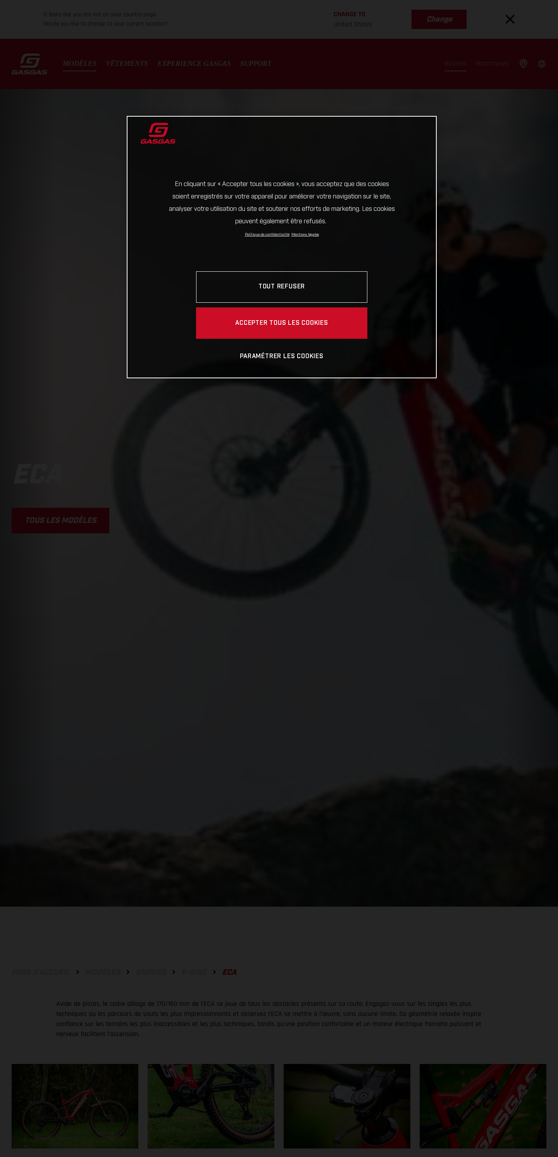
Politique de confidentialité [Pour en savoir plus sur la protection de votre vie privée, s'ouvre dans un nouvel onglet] (267, 234)
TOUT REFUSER (281, 287)
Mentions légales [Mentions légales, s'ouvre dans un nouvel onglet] (305, 234)
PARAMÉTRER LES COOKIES (281, 356)
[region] (282, 247)
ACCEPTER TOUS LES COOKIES (281, 323)
